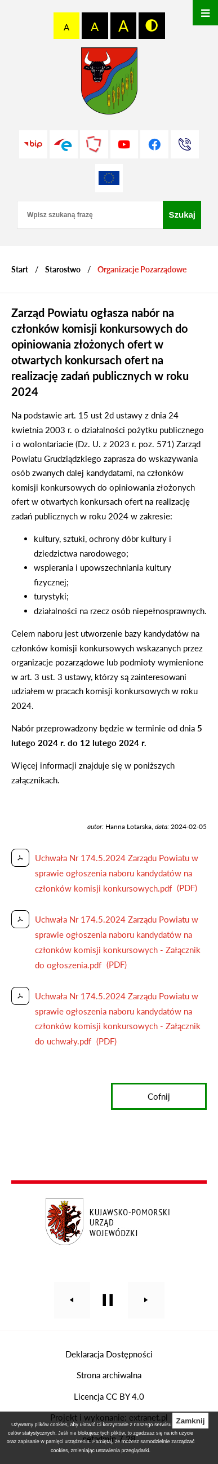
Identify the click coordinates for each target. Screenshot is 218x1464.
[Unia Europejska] (109, 178)
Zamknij (190, 1421)
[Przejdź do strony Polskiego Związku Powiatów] (94, 144)
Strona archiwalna (109, 1375)
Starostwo (63, 269)
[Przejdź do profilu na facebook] (154, 144)
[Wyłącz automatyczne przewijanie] (107, 1300)
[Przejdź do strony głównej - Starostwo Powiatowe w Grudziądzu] (109, 83)
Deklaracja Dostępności (109, 1354)
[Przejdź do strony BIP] (33, 144)
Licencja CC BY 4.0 (109, 1396)
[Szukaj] (182, 215)
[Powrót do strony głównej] (19, 269)
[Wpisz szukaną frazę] (90, 215)
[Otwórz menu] (205, 12)
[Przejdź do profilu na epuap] (64, 144)
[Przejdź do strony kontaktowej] (185, 144)
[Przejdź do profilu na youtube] (124, 144)
